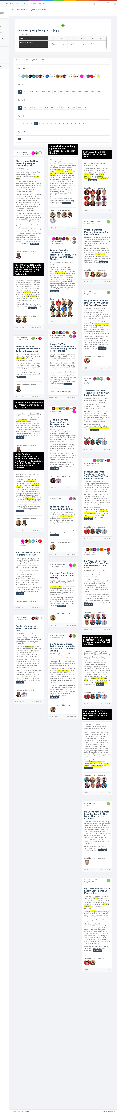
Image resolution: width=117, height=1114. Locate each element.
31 (35, 130)
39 (67, 130)
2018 (61, 95)
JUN (64, 115)
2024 (98, 95)
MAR (47, 115)
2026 (33, 99)
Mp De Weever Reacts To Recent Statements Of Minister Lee (37, 1011)
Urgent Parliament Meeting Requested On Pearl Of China (98, 250)
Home (4, 21)
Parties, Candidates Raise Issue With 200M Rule (38, 690)
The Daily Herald (78, 146)
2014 (37, 95)
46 (95, 130)
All (32, 95)
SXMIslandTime (66, 146)
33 (43, 130)
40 (71, 130)
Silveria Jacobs (69, 178)
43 (83, 130)
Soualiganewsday (55, 146)
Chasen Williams (43, 868)
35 (51, 130)
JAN (37, 115)
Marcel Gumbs (68, 290)
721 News (37, 146)
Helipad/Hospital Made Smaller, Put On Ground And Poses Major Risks (97, 335)
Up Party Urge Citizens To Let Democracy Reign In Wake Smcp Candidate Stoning (68, 701)
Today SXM (88, 146)
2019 (67, 95)
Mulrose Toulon (93, 191)
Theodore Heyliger (37, 534)
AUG (74, 115)
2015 (43, 95)
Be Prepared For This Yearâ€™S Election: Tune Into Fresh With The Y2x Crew (99, 637)
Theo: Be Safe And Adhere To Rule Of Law (67, 551)
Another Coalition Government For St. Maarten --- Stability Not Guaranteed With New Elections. (68, 269)
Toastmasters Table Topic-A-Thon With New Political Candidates (98, 441)
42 (79, 130)
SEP (80, 115)
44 (87, 130)
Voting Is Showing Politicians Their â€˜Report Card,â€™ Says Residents (68, 461)
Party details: (35, 34)
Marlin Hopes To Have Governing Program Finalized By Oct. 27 (38, 173)
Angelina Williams (98, 187)
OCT (85, 115)
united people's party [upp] (52, 30)
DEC (96, 115)
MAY (58, 115)
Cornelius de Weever (95, 362)
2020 (73, 95)
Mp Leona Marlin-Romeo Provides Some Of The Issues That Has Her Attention (38, 928)
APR (53, 115)
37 (59, 130)
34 (47, 130)
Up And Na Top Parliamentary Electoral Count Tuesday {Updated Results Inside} (67, 376)
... (31, 130)
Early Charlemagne (103, 585)
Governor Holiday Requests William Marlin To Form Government (37, 382)
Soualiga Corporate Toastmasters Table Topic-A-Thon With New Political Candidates (98, 537)
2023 (91, 95)
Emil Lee (42, 1020)
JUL (69, 115)
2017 (55, 95)
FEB (42, 115)
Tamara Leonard (40, 325)
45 (91, 130)
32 (39, 130)
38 (63, 130)
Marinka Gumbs (104, 185)
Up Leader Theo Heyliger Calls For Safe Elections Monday (67, 622)
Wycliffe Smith (36, 872)
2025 (104, 95)
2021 (79, 95)
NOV (91, 115)
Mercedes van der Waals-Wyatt (98, 581)
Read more (39, 268)
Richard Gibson (104, 276)
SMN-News (45, 146)
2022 (85, 95)
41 (75, 130)
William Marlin (41, 190)
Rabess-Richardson (98, 189)
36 (55, 130)
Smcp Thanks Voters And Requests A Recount (38, 608)
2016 (49, 95)
